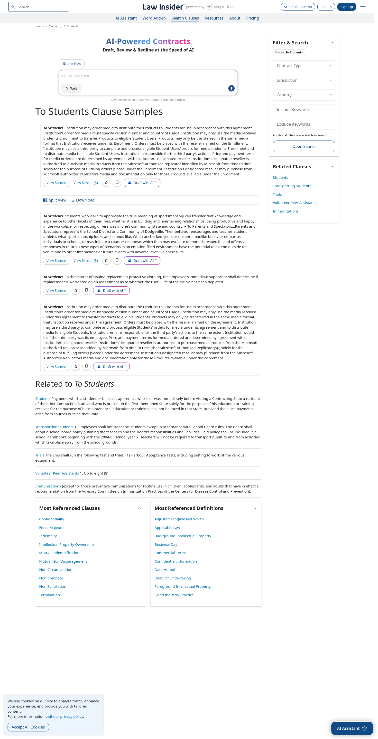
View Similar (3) (86, 182)
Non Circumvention (55, 569)
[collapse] (330, 65)
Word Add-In (154, 18)
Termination (49, 594)
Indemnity (48, 535)
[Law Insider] (188, 6)
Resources (214, 18)
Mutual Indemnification (59, 552)
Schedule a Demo (298, 6)
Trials (39, 455)
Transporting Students (54, 426)
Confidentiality (51, 518)
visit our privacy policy (64, 716)
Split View (54, 200)
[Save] (106, 183)
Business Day (166, 544)
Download (83, 200)
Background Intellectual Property (183, 535)
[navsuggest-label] (38, 6)
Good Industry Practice (174, 594)
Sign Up (347, 6)
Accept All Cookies (28, 727)
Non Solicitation (52, 586)
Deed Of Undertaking (173, 578)
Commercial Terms (170, 552)
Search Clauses (185, 18)
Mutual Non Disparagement (63, 561)
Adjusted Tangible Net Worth (179, 518)
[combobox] (38, 6)
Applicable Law (167, 527)
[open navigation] (363, 6)
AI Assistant (126, 18)
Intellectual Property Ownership (66, 544)
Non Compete (51, 578)
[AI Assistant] (352, 728)
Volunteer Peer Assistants (57, 473)
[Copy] (117, 183)
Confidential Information (176, 561)
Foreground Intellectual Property (183, 586)
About (234, 18)
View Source (56, 182)
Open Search (304, 146)
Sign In (326, 6)
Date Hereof (165, 569)
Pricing (252, 18)
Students (42, 398)
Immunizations (48, 486)
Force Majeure (51, 527)
